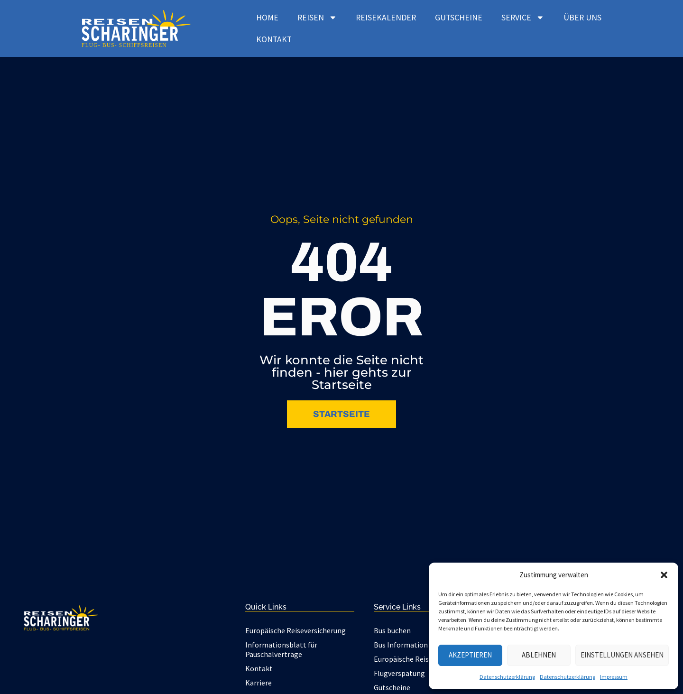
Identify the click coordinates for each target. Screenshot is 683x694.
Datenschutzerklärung (507, 676)
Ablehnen (539, 654)
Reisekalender (386, 17)
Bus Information (401, 644)
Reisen (317, 18)
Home (267, 17)
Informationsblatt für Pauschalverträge (281, 649)
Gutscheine (458, 17)
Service (523, 18)
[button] (664, 575)
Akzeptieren (470, 654)
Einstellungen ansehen (622, 654)
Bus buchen (392, 630)
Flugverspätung (399, 673)
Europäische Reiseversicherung (295, 630)
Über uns (582, 17)
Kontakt (274, 39)
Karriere (258, 682)
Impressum (614, 676)
